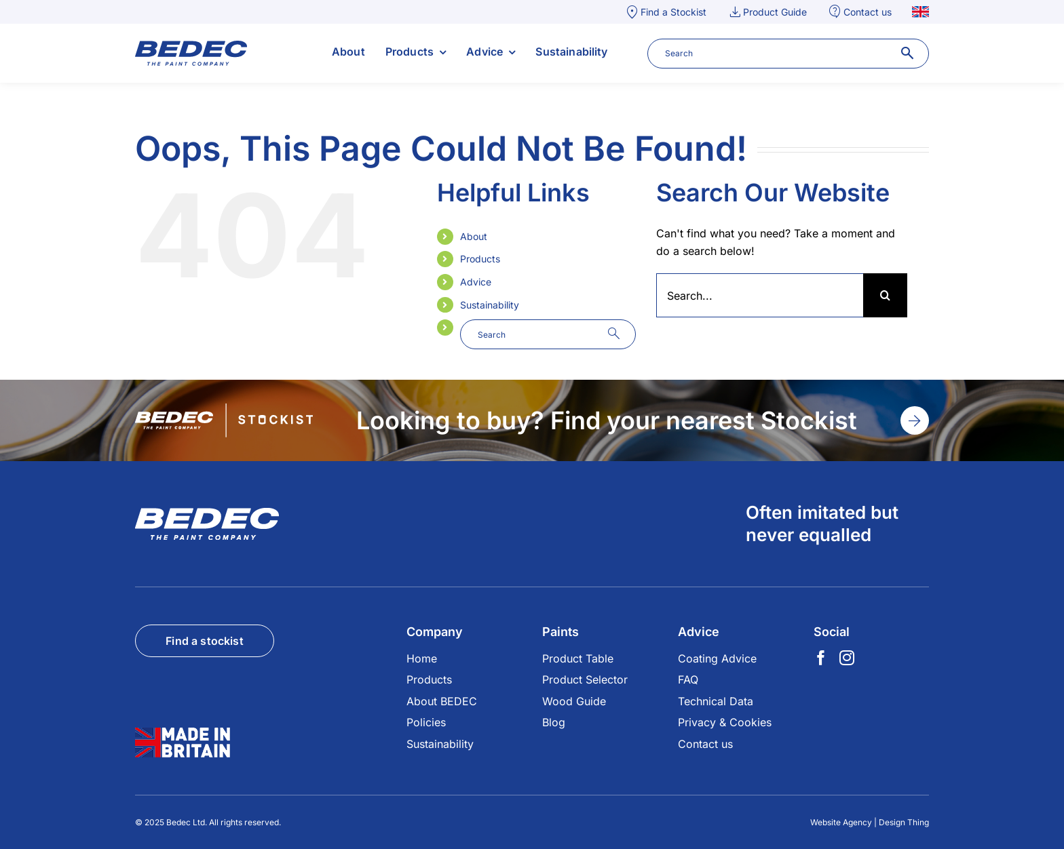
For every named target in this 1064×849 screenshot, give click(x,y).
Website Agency (841, 822)
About (473, 236)
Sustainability (489, 305)
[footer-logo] (207, 513)
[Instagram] (846, 657)
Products (480, 258)
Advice (475, 282)
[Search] (885, 295)
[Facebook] (821, 657)
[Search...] (759, 295)
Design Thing (904, 822)
